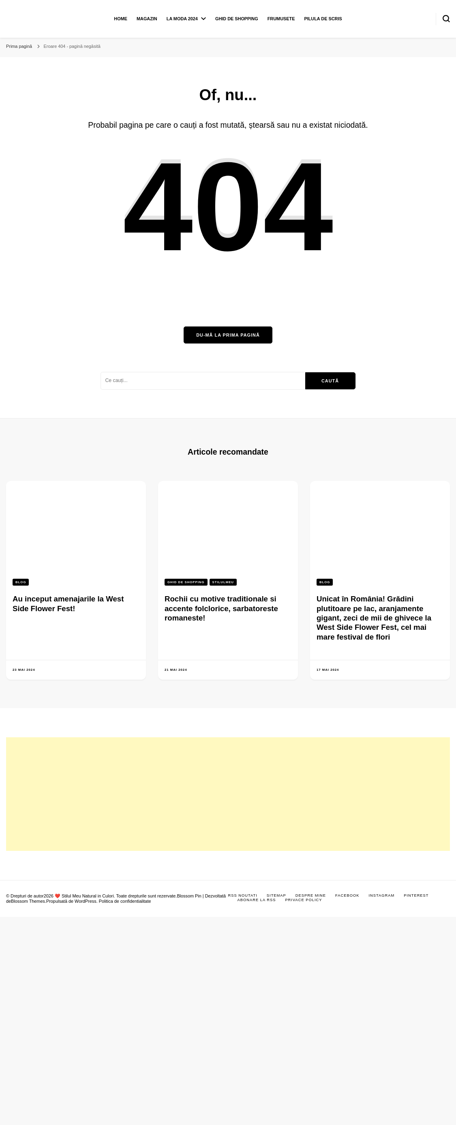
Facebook (347, 895)
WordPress (85, 901)
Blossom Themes (28, 901)
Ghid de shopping (236, 18)
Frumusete (281, 18)
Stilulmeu (223, 582)
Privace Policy (303, 900)
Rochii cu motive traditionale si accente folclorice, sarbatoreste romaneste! (221, 608)
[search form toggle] (446, 18)
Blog (20, 582)
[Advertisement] (152, 794)
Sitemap (276, 895)
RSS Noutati (242, 895)
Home (120, 18)
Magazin (147, 18)
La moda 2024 (182, 18)
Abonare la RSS (257, 900)
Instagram (381, 895)
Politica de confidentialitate (125, 901)
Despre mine (310, 895)
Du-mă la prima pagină (228, 335)
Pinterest (416, 895)
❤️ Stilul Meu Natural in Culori (84, 895)
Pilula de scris (323, 18)
